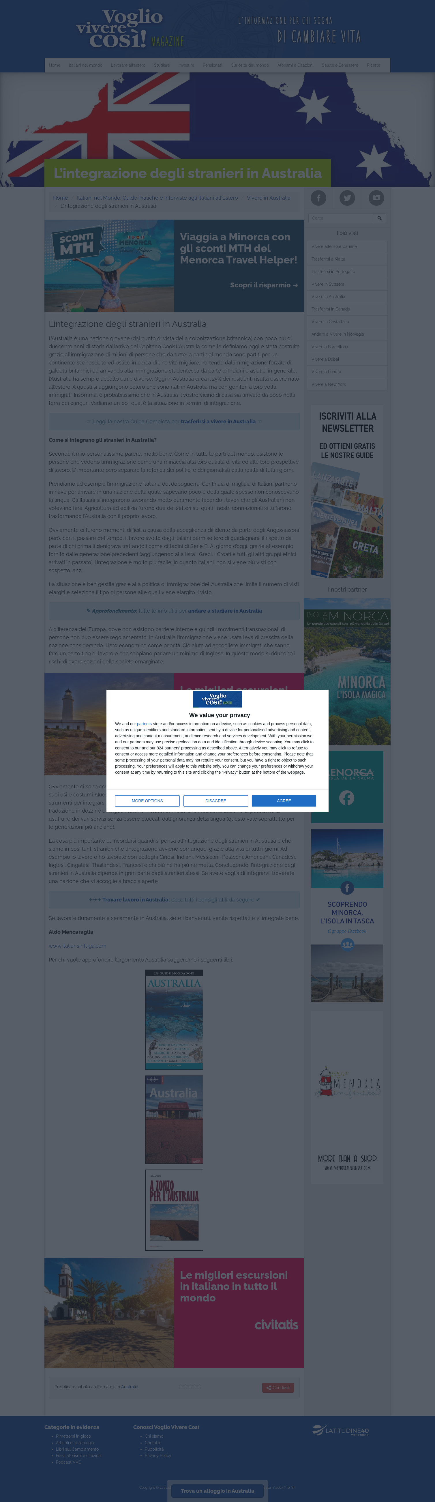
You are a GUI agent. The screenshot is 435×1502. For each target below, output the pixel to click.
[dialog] (217, 751)
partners (144, 724)
